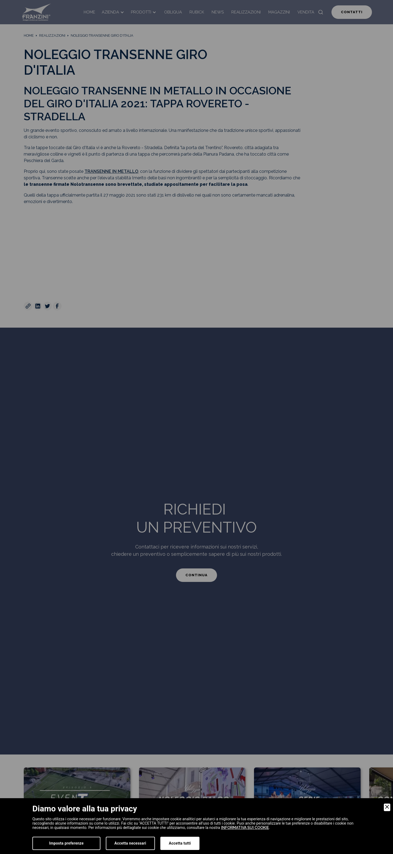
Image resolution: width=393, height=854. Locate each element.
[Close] (387, 807)
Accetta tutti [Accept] (180, 843)
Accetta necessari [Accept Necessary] (130, 843)
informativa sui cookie (245, 827)
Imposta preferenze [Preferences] (66, 843)
